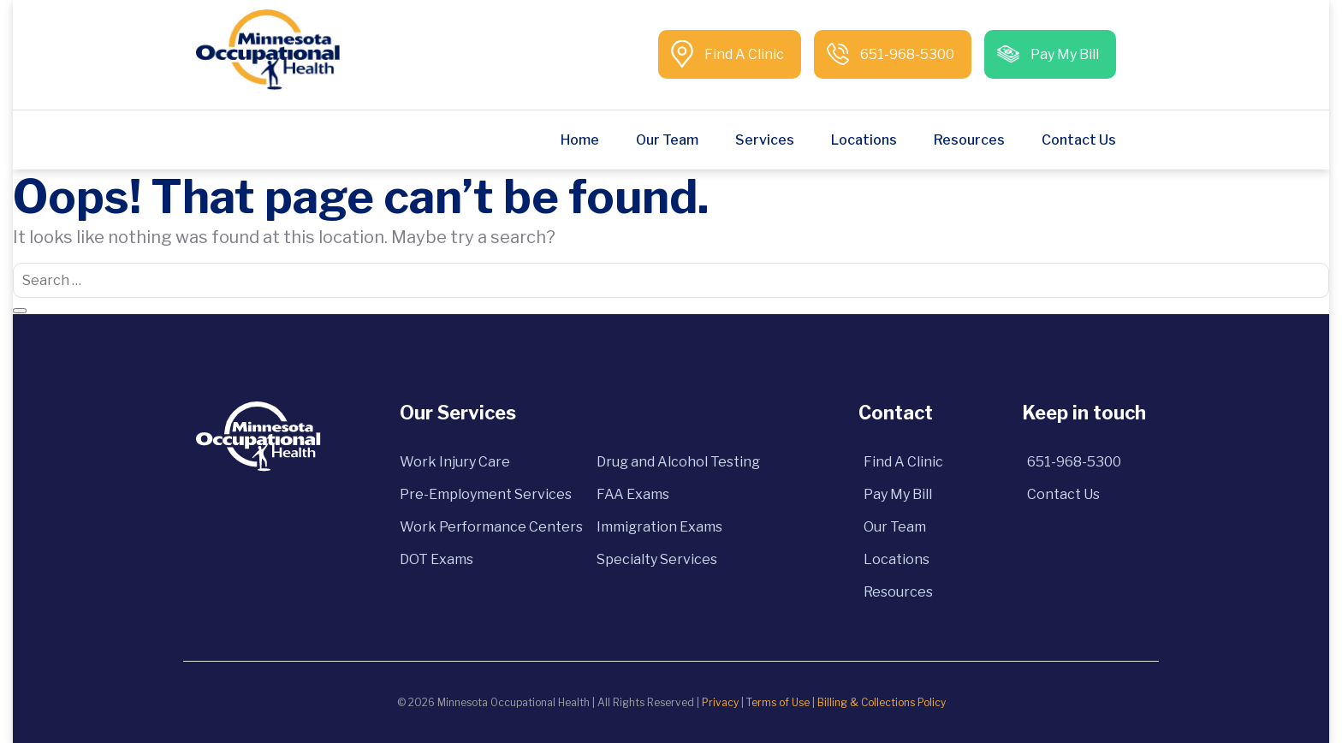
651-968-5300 (906, 54)
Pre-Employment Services (486, 494)
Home (580, 140)
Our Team (667, 140)
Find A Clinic (743, 54)
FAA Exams (633, 494)
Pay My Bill (1063, 54)
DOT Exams (436, 559)
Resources (969, 140)
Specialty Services (657, 559)
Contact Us (1079, 140)
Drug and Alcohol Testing (678, 462)
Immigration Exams (659, 527)
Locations (864, 140)
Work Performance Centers (491, 527)
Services (764, 140)
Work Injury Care (455, 462)
